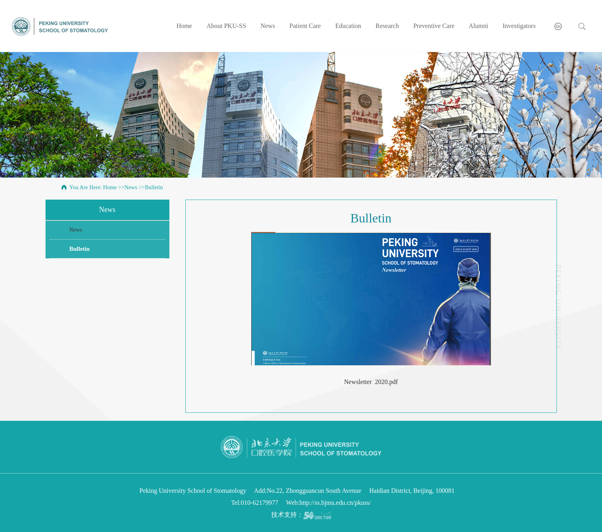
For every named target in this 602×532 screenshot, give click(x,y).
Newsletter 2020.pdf (371, 381)
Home (184, 25)
